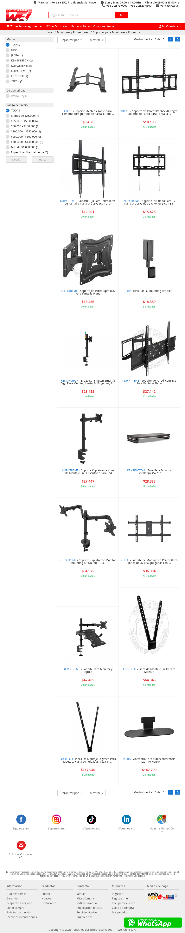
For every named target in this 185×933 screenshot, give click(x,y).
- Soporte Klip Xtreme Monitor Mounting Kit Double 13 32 (88, 562)
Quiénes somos (16, 893)
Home (48, 32)
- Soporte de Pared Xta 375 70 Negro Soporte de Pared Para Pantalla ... (149, 113)
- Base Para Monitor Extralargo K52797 (149, 472)
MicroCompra (85, 898)
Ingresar (117, 893)
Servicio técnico (87, 912)
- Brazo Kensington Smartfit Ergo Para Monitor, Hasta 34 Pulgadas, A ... (88, 382)
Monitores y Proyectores (72, 32)
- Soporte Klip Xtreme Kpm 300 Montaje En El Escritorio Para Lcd (88, 472)
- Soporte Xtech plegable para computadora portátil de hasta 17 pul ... (88, 113)
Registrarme (120, 898)
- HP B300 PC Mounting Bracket (149, 291)
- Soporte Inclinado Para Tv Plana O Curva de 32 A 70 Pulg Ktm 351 (149, 202)
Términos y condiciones (21, 917)
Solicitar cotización (18, 912)
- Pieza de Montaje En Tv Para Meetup (149, 671)
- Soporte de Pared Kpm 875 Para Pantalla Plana (88, 292)
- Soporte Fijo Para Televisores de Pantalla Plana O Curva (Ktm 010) (88, 202)
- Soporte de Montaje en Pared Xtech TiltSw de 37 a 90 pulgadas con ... (149, 562)
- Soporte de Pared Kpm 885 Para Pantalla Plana (149, 382)
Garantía (12, 898)
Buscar (45, 893)
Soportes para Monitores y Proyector (116, 32)
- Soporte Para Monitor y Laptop (87, 671)
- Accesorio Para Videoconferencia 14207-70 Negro (149, 760)
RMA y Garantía (87, 903)
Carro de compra (123, 907)
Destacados (48, 903)
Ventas (81, 893)
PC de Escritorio (56, 26)
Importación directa (89, 907)
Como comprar (16, 907)
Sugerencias (84, 917)
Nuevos (46, 898)
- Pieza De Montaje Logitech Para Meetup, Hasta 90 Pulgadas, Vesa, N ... (88, 760)
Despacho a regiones (20, 903)
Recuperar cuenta (123, 903)
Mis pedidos (120, 912)
